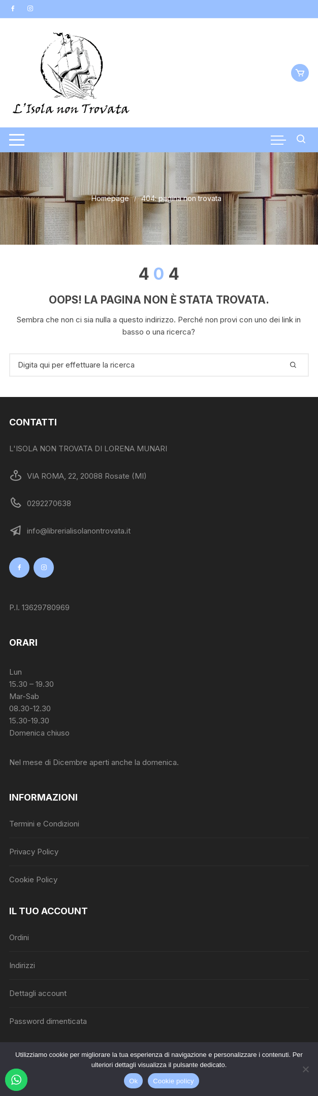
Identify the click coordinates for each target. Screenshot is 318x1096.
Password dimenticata (48, 1021)
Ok (133, 1081)
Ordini (19, 937)
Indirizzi (22, 965)
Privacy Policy (33, 851)
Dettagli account (38, 993)
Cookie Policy (33, 879)
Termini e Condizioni (44, 823)
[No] (305, 1069)
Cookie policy (173, 1081)
